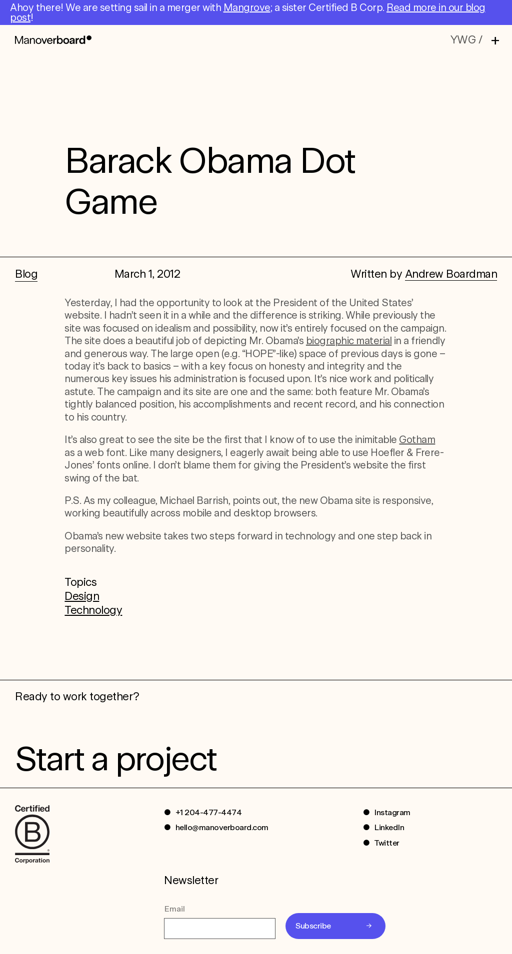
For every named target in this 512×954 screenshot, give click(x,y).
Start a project (115, 758)
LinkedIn (389, 827)
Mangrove (247, 7)
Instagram (392, 812)
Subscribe (313, 926)
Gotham (417, 440)
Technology (93, 609)
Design (81, 595)
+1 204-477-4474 (209, 812)
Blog (26, 273)
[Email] (220, 928)
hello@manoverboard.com (222, 827)
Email (174, 909)
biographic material (349, 341)
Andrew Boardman (451, 273)
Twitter (387, 843)
